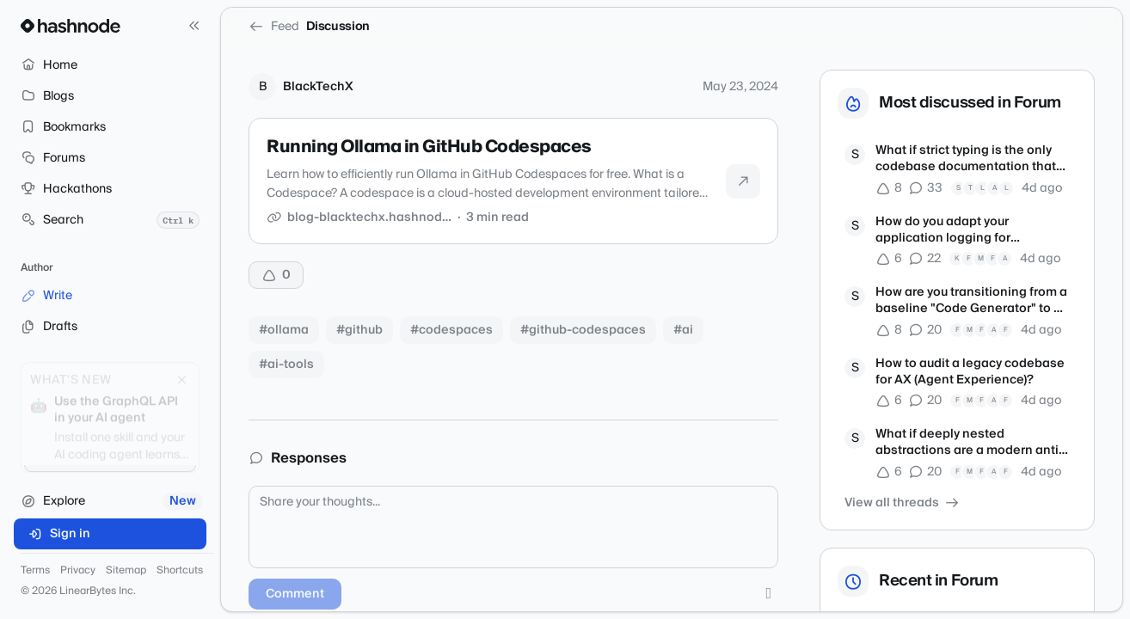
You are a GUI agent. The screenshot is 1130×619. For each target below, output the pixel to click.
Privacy (77, 571)
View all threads (902, 503)
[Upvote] (276, 275)
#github (359, 330)
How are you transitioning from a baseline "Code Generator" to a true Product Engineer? (971, 301)
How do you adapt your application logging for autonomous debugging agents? (972, 231)
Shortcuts (180, 571)
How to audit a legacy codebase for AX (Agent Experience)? (970, 372)
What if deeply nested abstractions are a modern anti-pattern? (969, 443)
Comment (295, 594)
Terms (35, 571)
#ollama (284, 330)
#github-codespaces (583, 330)
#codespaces (451, 330)
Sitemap (126, 571)
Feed (274, 26)
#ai (683, 330)
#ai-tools (286, 364)
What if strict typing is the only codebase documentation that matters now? (965, 159)
